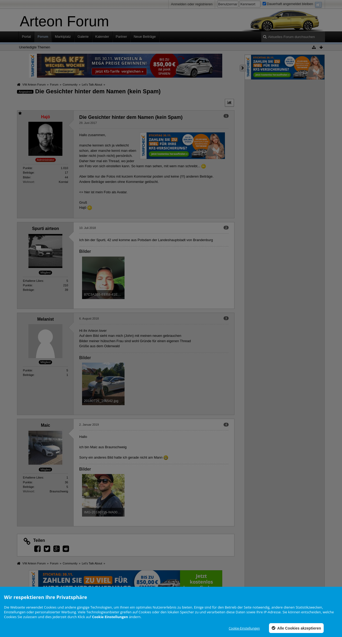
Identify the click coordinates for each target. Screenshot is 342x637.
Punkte (27, 168)
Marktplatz (63, 37)
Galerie (83, 37)
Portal (26, 37)
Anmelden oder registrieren (192, 4)
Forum (42, 37)
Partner (121, 37)
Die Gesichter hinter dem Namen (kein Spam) (98, 91)
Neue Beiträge (145, 37)
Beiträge (28, 172)
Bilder (26, 177)
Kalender (102, 37)
